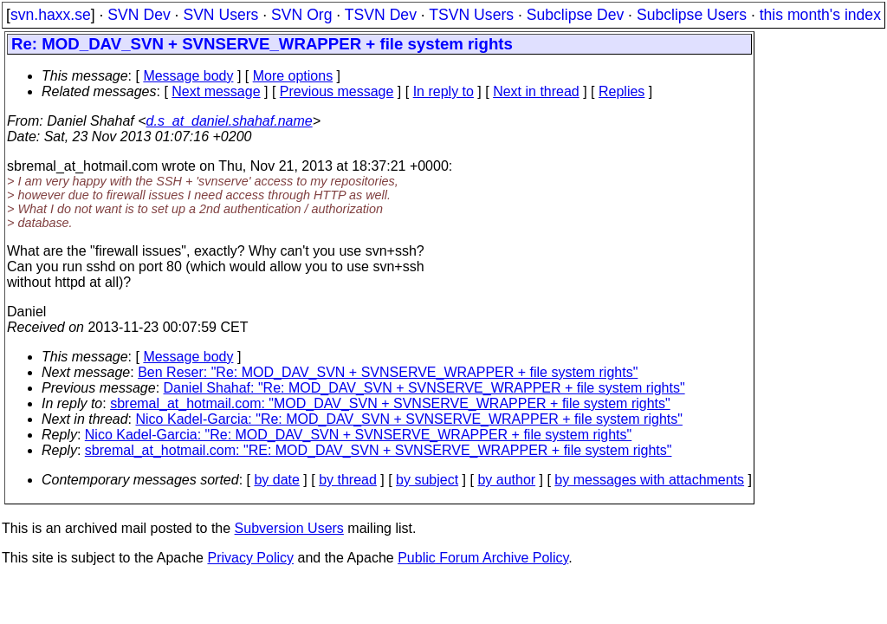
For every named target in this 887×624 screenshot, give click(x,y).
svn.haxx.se (50, 14)
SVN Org (301, 14)
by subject (427, 479)
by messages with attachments (649, 479)
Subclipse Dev (575, 14)
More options (293, 75)
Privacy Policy (250, 557)
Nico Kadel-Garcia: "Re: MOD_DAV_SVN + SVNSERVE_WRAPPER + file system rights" (409, 419)
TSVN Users (471, 14)
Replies (621, 91)
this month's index (820, 14)
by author (506, 479)
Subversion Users (289, 528)
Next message (216, 91)
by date (276, 479)
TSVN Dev (381, 14)
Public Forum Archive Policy (483, 557)
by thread (348, 479)
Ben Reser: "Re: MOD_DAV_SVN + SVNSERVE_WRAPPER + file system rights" (388, 372)
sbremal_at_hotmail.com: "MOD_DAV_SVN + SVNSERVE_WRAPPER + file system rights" (390, 403)
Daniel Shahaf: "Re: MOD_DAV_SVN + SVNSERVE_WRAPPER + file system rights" (424, 387)
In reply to (443, 91)
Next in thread (536, 91)
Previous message (337, 91)
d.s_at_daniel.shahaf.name (229, 121)
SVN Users (220, 14)
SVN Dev (138, 14)
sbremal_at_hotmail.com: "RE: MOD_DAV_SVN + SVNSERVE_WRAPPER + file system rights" (378, 450)
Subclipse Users (692, 14)
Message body (188, 75)
